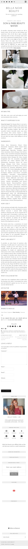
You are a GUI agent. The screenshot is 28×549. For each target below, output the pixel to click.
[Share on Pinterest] (6, 328)
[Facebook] (9, 1)
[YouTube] (6, 1)
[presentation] (11, 385)
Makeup (19, 20)
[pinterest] (6, 437)
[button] (26, 1)
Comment (4, 351)
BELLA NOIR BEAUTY (10, 542)
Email (3, 372)
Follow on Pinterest (14, 528)
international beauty (19, 330)
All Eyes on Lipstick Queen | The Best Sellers (20, 337)
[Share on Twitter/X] (4, 328)
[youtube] (14, 437)
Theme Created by (7, 544)
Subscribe (14, 474)
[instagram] (6, 432)
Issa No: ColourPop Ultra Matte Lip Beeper (7, 337)
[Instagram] (1, 1)
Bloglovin (5, 319)
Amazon (23, 312)
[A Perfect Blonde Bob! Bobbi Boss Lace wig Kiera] (14, 490)
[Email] (11, 1)
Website (3, 378)
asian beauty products (8, 330)
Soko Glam (4, 312)
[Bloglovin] (17, 326)
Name (3, 366)
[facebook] (14, 432)
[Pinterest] (4, 1)
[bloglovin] (21, 432)
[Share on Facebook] (2, 328)
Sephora (10, 312)
